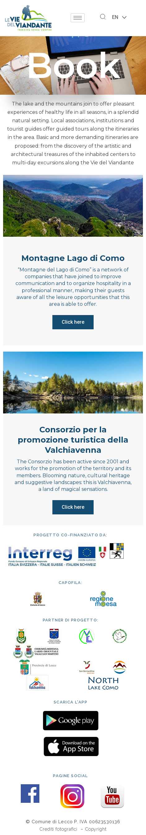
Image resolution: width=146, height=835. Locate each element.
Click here (73, 322)
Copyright (96, 829)
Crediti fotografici (59, 829)
